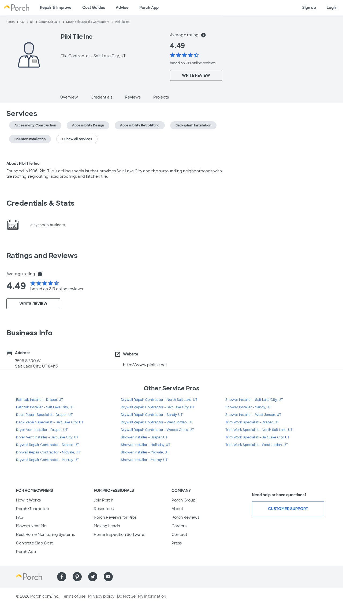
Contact (179, 534)
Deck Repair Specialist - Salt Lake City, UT (50, 422)
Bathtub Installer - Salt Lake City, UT (45, 407)
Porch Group (184, 500)
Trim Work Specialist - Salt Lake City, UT (257, 437)
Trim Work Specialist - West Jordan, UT (256, 445)
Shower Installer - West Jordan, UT (253, 415)
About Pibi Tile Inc (23, 163)
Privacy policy (101, 596)
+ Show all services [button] (77, 139)
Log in (332, 7)
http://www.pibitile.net (145, 364)
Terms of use (73, 596)
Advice (122, 7)
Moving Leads (107, 526)
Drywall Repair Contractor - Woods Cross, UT (157, 430)
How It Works (28, 500)
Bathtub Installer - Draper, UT (39, 400)
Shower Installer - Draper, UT (144, 437)
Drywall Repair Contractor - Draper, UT (47, 445)
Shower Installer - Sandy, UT (248, 407)
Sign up (309, 7)
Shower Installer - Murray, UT (144, 460)
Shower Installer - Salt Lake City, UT (254, 400)
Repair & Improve (56, 7)
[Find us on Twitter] (92, 576)
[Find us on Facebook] (61, 576)
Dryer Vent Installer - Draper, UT (42, 430)
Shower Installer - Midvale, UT (145, 452)
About (177, 508)
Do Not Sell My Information (141, 596)
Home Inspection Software (119, 534)
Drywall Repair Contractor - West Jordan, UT (157, 422)
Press (177, 543)
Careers (179, 526)
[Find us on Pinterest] (77, 576)
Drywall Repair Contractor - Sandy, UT (152, 415)
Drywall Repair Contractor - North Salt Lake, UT (159, 400)
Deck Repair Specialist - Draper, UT (44, 415)
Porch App (149, 7)
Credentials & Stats (40, 203)
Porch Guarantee (32, 508)
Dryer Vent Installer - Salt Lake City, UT (47, 437)
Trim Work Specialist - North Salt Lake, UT (259, 430)
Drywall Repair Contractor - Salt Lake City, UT (158, 407)
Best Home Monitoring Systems (45, 534)
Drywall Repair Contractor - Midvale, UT (48, 452)
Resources (104, 508)
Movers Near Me (31, 526)
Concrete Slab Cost (34, 543)
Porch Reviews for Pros (115, 517)
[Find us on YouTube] (108, 576)
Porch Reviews (185, 517)
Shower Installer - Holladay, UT (145, 445)
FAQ (20, 517)
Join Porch (103, 500)
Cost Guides (93, 7)
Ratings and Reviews (42, 255)
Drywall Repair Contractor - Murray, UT (47, 460)
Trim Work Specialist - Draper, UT (252, 422)
